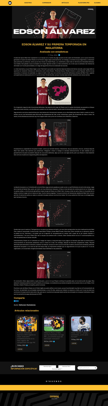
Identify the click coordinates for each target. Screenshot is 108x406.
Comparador (46, 3)
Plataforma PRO (83, 3)
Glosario (97, 3)
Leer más (20, 349)
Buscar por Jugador (56, 369)
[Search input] (86, 368)
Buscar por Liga (47, 366)
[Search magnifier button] (96, 368)
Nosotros (28, 3)
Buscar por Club (66, 366)
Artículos (65, 3)
